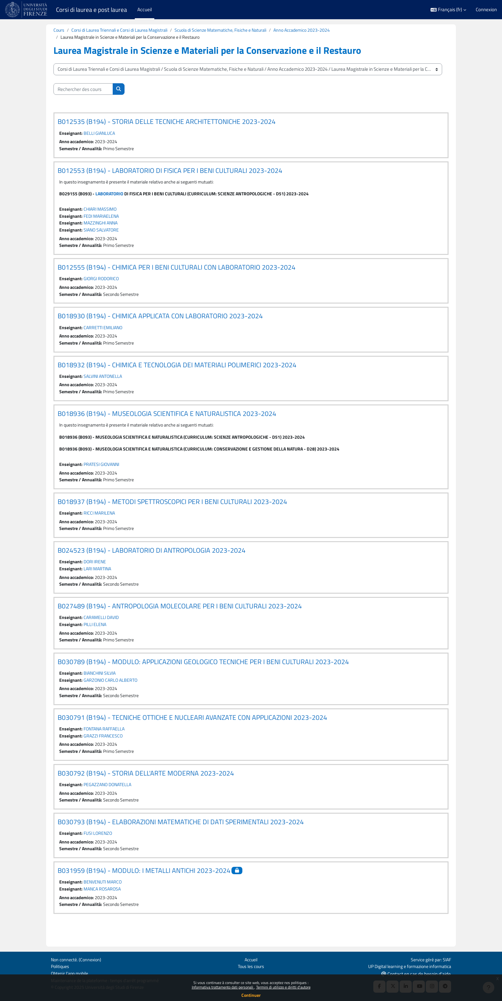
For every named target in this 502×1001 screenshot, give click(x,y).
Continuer (251, 995)
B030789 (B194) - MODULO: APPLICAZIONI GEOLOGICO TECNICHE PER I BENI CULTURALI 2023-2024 (203, 672)
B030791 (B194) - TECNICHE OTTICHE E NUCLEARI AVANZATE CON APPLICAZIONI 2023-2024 (192, 728)
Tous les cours (251, 965)
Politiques (61, 965)
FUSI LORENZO (100, 846)
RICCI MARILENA (101, 520)
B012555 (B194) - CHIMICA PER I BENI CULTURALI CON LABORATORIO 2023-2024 (177, 270)
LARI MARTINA (100, 577)
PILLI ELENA (97, 634)
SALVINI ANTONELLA (105, 381)
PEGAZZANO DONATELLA (110, 797)
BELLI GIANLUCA (101, 133)
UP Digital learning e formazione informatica (406, 965)
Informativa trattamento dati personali (223, 987)
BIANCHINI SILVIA (102, 683)
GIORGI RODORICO (103, 282)
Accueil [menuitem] (144, 9)
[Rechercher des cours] (83, 90)
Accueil (251, 958)
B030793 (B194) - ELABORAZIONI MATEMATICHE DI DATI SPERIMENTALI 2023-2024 (181, 835)
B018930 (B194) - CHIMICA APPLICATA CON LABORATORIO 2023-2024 (160, 320)
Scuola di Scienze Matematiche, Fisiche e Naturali (231, 30)
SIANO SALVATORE (104, 232)
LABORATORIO (111, 195)
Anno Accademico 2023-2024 (318, 30)
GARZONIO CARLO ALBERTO (113, 691)
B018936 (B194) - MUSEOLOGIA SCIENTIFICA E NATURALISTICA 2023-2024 (167, 419)
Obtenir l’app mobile (71, 973)
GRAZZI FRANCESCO (105, 747)
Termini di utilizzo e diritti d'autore (283, 987)
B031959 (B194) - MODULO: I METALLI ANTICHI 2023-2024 (144, 884)
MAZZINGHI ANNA (103, 225)
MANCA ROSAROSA (104, 903)
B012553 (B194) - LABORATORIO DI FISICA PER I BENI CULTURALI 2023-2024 (170, 172)
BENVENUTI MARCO (105, 896)
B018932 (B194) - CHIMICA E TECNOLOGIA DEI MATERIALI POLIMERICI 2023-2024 (177, 369)
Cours (59, 30)
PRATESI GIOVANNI (104, 471)
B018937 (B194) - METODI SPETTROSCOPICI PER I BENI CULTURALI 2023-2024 (172, 509)
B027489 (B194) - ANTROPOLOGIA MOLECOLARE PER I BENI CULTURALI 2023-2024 (180, 615)
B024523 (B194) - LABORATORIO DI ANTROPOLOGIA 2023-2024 (152, 558)
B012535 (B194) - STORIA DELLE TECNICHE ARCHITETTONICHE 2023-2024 (167, 122)
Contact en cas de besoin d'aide (416, 973)
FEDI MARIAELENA (104, 218)
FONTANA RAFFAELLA (107, 740)
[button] (448, 10)
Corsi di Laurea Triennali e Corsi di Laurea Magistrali (123, 30)
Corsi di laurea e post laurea (91, 9)
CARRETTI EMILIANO (105, 332)
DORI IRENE (97, 570)
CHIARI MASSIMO (102, 211)
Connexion (486, 9)
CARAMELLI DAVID (104, 627)
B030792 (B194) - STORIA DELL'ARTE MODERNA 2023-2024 (146, 785)
